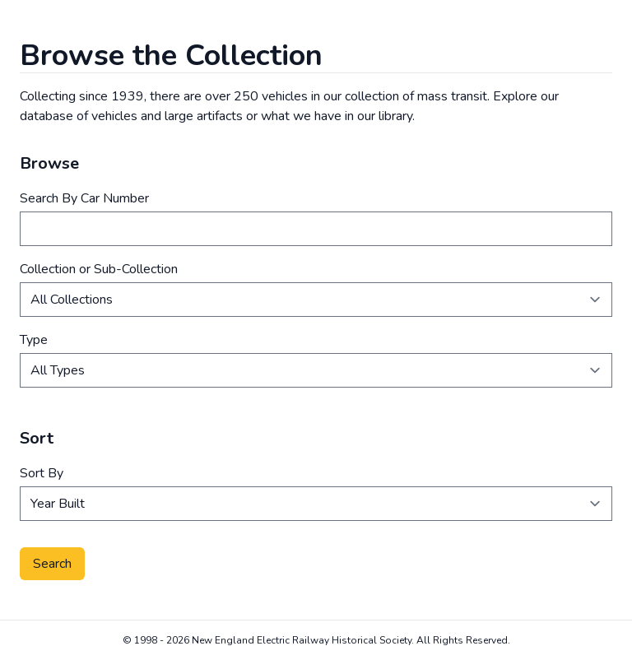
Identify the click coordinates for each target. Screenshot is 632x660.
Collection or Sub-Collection (99, 269)
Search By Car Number (84, 198)
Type (34, 340)
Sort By (41, 473)
